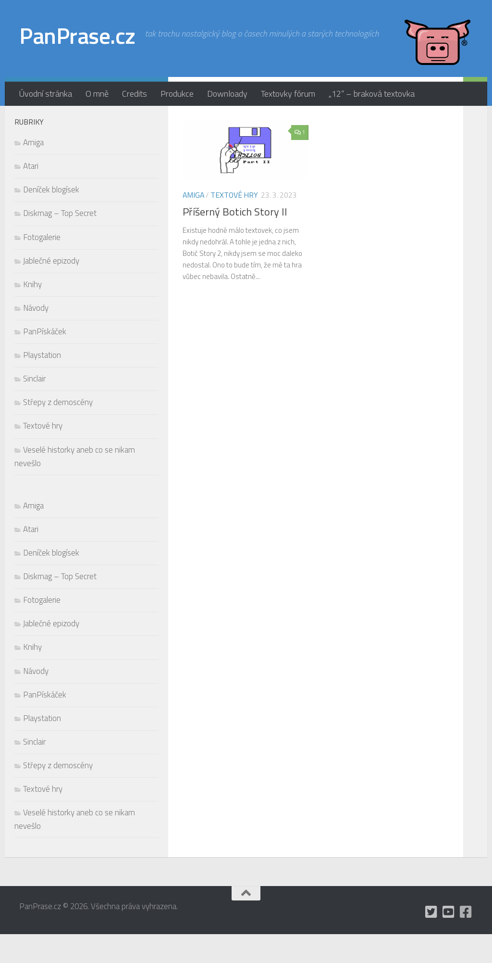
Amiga (193, 223)
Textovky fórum (288, 93)
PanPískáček (44, 360)
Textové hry (234, 223)
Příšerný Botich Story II (235, 240)
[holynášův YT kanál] (132, 120)
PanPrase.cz (77, 35)
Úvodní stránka (45, 93)
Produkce (177, 93)
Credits (134, 93)
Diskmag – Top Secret (60, 242)
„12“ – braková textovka (372, 93)
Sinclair (34, 407)
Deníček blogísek (51, 218)
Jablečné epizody (51, 289)
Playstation (42, 384)
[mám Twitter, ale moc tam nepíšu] (117, 120)
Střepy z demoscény (58, 431)
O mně (97, 93)
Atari (30, 195)
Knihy (32, 313)
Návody (36, 336)
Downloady (227, 93)
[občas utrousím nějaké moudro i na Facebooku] (148, 120)
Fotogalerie (42, 266)
